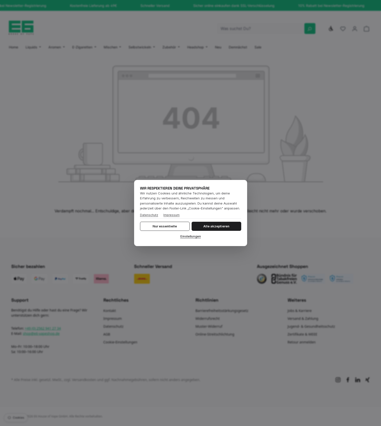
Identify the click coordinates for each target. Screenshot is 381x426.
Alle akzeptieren (216, 226)
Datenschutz (149, 215)
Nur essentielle (165, 226)
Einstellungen (190, 236)
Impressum (171, 215)
